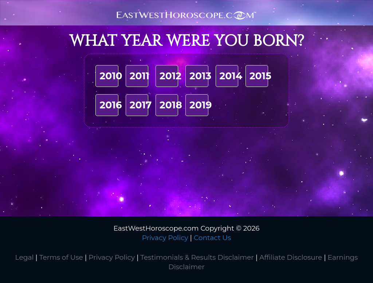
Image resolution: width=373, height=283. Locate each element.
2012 (170, 76)
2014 (231, 76)
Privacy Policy (165, 238)
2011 (140, 76)
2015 (260, 76)
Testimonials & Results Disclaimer (197, 257)
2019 (200, 105)
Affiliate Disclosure (290, 257)
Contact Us (212, 238)
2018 (171, 105)
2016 (110, 105)
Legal (24, 257)
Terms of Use (61, 257)
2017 (141, 105)
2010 (110, 76)
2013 (200, 76)
